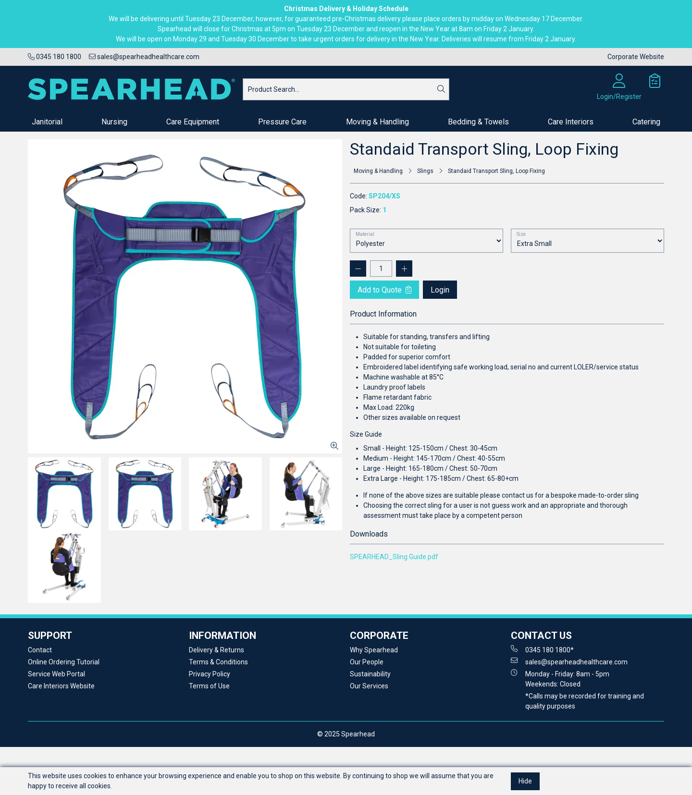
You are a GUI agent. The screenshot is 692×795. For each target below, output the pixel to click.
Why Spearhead (374, 650)
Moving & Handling (377, 121)
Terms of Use (209, 686)
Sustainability (370, 674)
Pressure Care (282, 121)
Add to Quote (384, 289)
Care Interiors (570, 121)
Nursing (114, 121)
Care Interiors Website (61, 686)
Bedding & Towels (478, 121)
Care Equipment (192, 121)
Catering (646, 121)
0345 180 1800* (542, 649)
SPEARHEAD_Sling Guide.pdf (394, 557)
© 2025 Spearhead (346, 734)
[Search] (441, 89)
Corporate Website (635, 57)
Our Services (369, 686)
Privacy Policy (209, 674)
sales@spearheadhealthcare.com (144, 57)
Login (440, 289)
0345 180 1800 (54, 57)
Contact (40, 650)
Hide (525, 781)
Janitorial (47, 121)
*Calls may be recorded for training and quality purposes (584, 701)
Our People (366, 662)
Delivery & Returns (216, 650)
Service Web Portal (56, 674)
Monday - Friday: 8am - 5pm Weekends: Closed (560, 678)
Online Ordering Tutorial (63, 662)
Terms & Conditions (218, 662)
